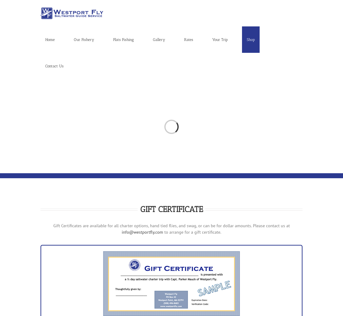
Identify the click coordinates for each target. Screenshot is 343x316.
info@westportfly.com (142, 232)
